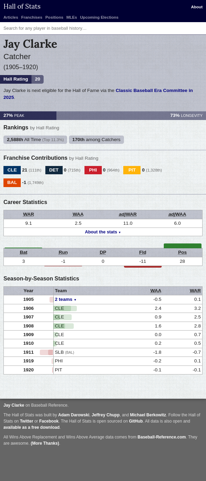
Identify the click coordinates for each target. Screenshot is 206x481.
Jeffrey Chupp (106, 415)
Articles (10, 17)
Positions (54, 17)
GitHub (136, 421)
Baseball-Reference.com (161, 437)
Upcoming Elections (99, 17)
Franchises (31, 17)
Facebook (49, 421)
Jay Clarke (13, 405)
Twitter (26, 421)
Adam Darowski (73, 415)
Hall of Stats (22, 6)
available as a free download (31, 427)
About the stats (101, 231)
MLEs (71, 17)
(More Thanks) (45, 443)
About (197, 7)
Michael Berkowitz (148, 415)
